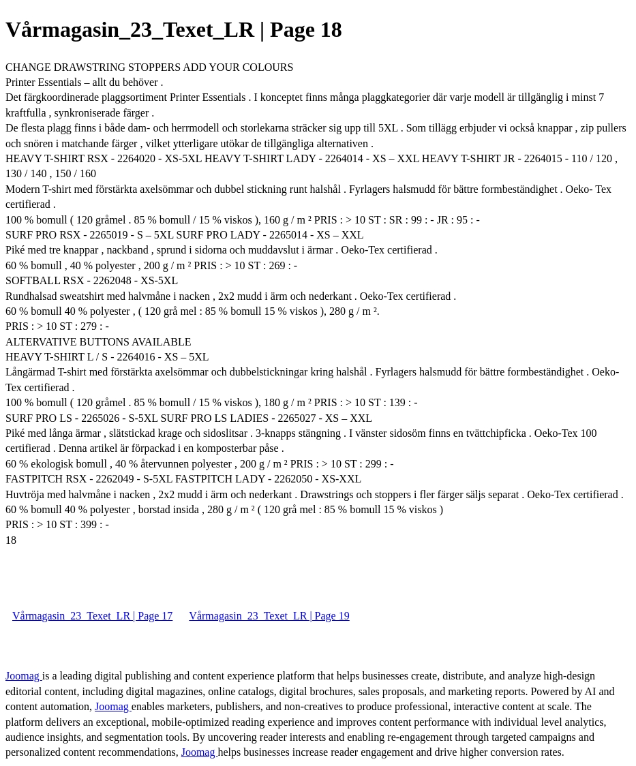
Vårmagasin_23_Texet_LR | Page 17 (92, 616)
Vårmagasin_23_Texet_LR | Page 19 (269, 616)
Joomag (23, 675)
